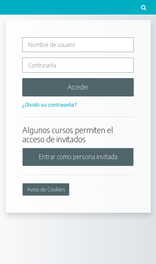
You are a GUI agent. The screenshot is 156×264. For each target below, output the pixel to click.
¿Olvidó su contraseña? (49, 105)
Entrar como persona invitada (78, 157)
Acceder (78, 87)
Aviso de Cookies (46, 189)
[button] (143, 7)
